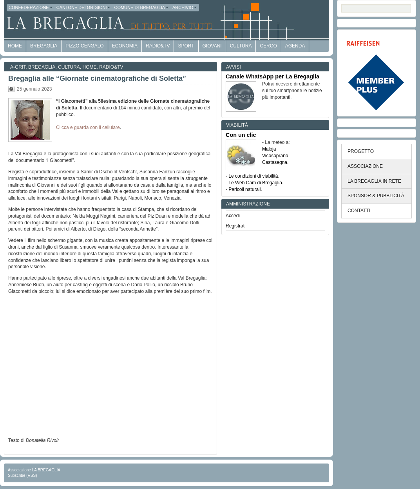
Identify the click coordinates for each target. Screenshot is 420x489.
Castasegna (274, 162)
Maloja (269, 149)
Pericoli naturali (244, 189)
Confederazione (31, 7)
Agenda (295, 46)
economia (125, 46)
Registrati (236, 226)
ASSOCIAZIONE (365, 166)
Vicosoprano (275, 155)
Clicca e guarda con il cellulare (88, 127)
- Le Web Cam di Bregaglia (254, 182)
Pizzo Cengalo (84, 46)
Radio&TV (158, 46)
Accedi (233, 215)
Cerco (268, 46)
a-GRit (17, 67)
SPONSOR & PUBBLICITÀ (376, 195)
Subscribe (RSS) (22, 475)
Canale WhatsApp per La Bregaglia (272, 76)
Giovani (212, 46)
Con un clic (241, 135)
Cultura (241, 46)
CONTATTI (359, 210)
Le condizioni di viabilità (253, 176)
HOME (15, 46)
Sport (186, 46)
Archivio (184, 7)
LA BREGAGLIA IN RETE (374, 181)
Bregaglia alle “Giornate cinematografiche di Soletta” (97, 78)
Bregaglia (43, 46)
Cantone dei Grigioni (83, 7)
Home (90, 67)
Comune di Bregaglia (141, 7)
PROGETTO (361, 151)
